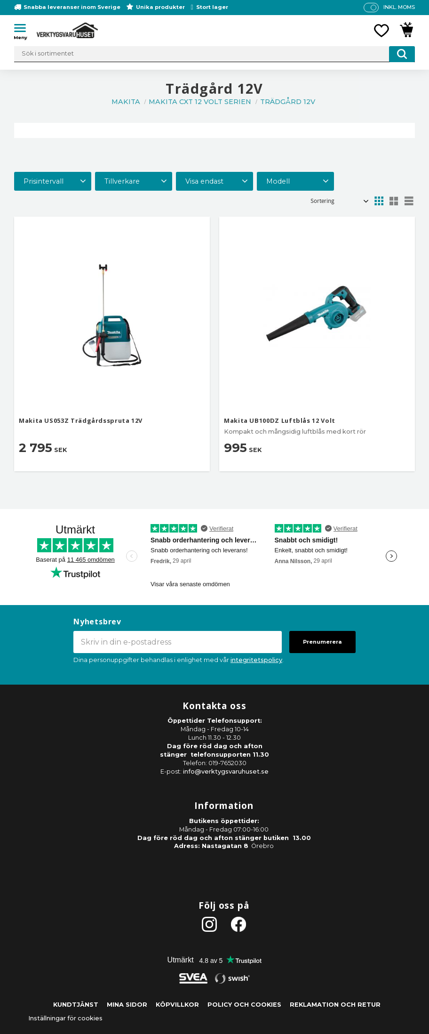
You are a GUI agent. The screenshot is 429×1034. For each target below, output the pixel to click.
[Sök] (402, 54)
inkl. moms (399, 7)
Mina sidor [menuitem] (127, 1004)
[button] (23, 29)
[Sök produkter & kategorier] (214, 54)
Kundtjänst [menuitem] (75, 1004)
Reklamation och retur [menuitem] (335, 1004)
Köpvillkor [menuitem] (177, 1004)
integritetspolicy (256, 659)
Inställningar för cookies (65, 1018)
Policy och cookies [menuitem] (244, 1004)
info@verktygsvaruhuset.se (226, 771)
